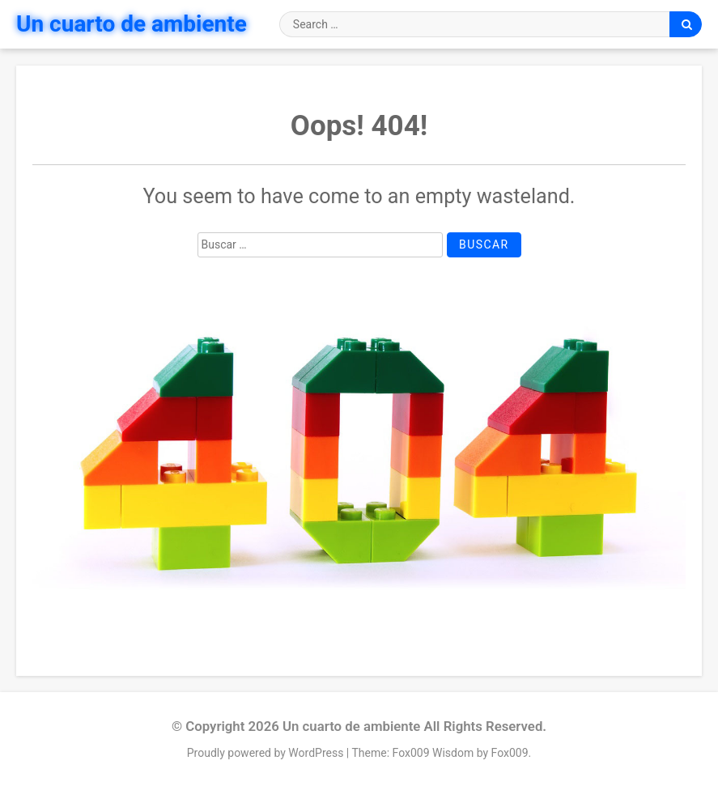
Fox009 (510, 752)
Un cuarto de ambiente (131, 24)
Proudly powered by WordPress (266, 752)
